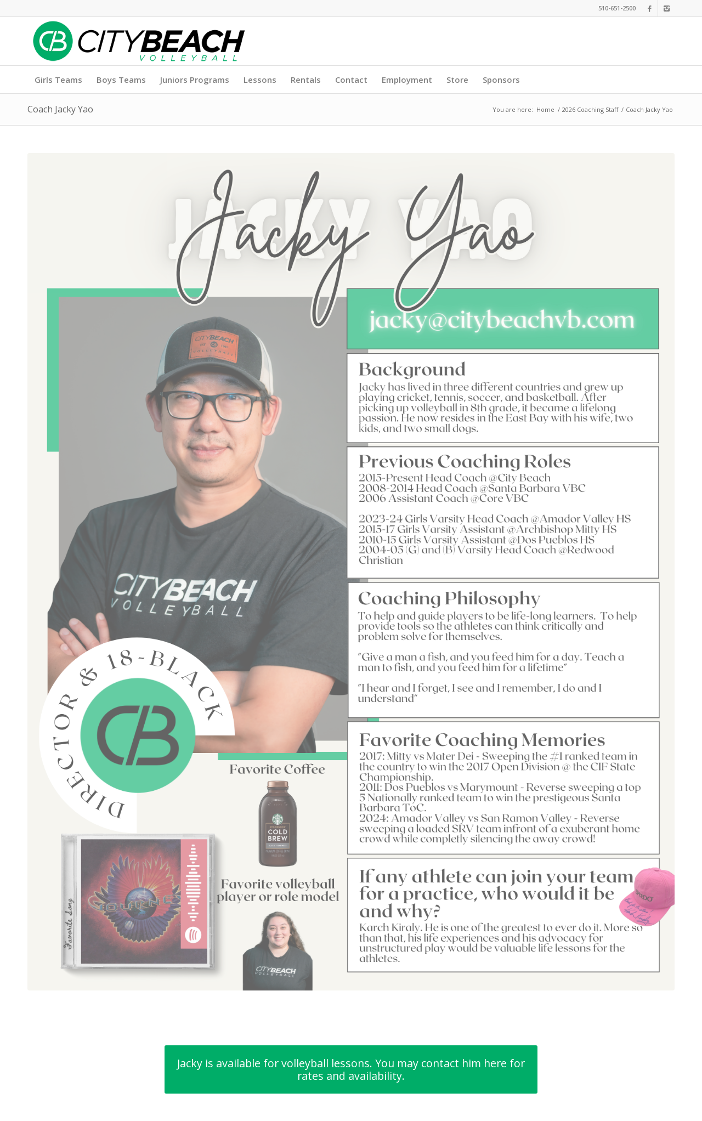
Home (545, 109)
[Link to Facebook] (650, 8)
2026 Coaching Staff (590, 109)
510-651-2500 (617, 8)
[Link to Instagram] (666, 8)
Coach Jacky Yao (60, 109)
